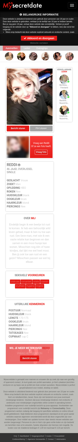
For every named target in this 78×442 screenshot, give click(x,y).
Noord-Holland (65, 103)
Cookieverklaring (18, 439)
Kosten (49, 436)
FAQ (15, 436)
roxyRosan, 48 (65, 116)
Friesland (64, 88)
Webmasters (61, 439)
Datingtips (42, 48)
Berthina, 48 (64, 85)
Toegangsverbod (37, 436)
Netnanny (45, 408)
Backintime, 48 (65, 101)
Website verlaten (39, 43)
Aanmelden (12, 48)
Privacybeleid (59, 436)
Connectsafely (58, 408)
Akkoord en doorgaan (39, 38)
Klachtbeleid (24, 436)
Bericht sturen (18, 128)
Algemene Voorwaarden (36, 439)
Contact (51, 439)
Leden (27, 48)
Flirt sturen (41, 128)
